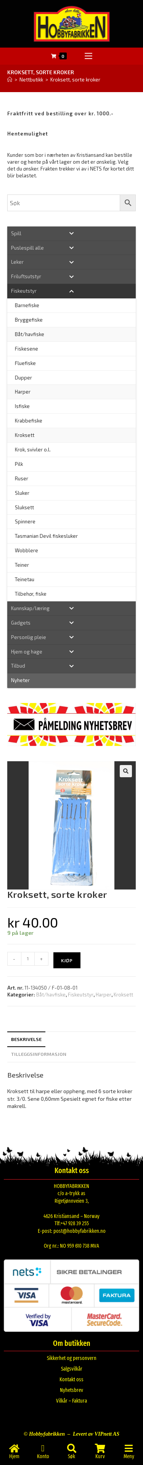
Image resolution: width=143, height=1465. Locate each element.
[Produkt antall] (28, 959)
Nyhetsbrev (71, 1390)
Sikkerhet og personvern (71, 1358)
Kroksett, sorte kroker (75, 80)
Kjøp (67, 960)
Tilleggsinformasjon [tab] (38, 1054)
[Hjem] (9, 80)
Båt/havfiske (51, 995)
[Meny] (128, 1448)
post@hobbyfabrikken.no (79, 1231)
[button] (126, 771)
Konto (43, 1456)
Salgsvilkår (71, 1369)
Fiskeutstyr (80, 995)
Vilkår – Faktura (71, 1401)
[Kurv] (100, 1448)
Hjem (14, 1456)
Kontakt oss (71, 1379)
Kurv (100, 1456)
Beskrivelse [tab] (26, 1039)
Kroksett (123, 995)
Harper (103, 995)
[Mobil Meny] (88, 56)
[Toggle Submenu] (71, 233)
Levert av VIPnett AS (96, 1434)
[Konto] (43, 1448)
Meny (129, 1456)
